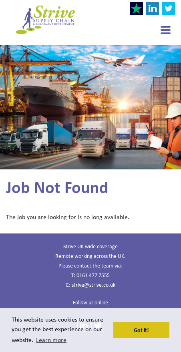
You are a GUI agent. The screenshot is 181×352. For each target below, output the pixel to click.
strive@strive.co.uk (93, 284)
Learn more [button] (51, 339)
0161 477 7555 (93, 275)
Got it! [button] (141, 330)
